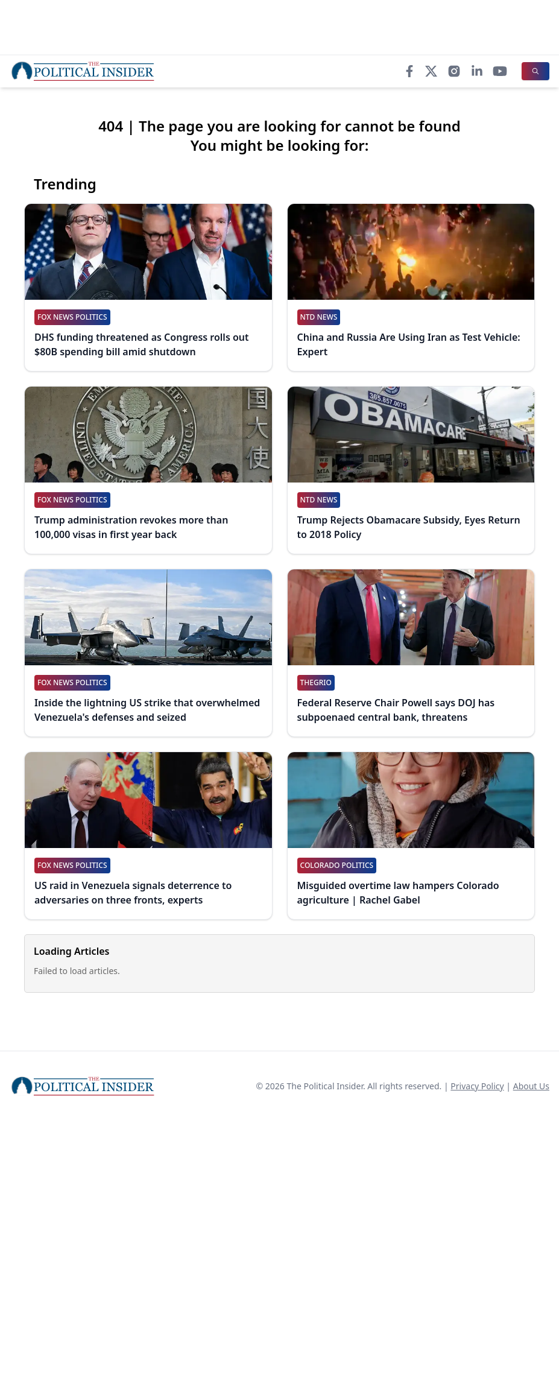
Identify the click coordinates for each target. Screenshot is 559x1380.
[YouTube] (500, 71)
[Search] (535, 71)
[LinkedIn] (477, 71)
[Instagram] (454, 71)
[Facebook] (409, 71)
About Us (531, 1086)
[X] (431, 71)
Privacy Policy (477, 1086)
